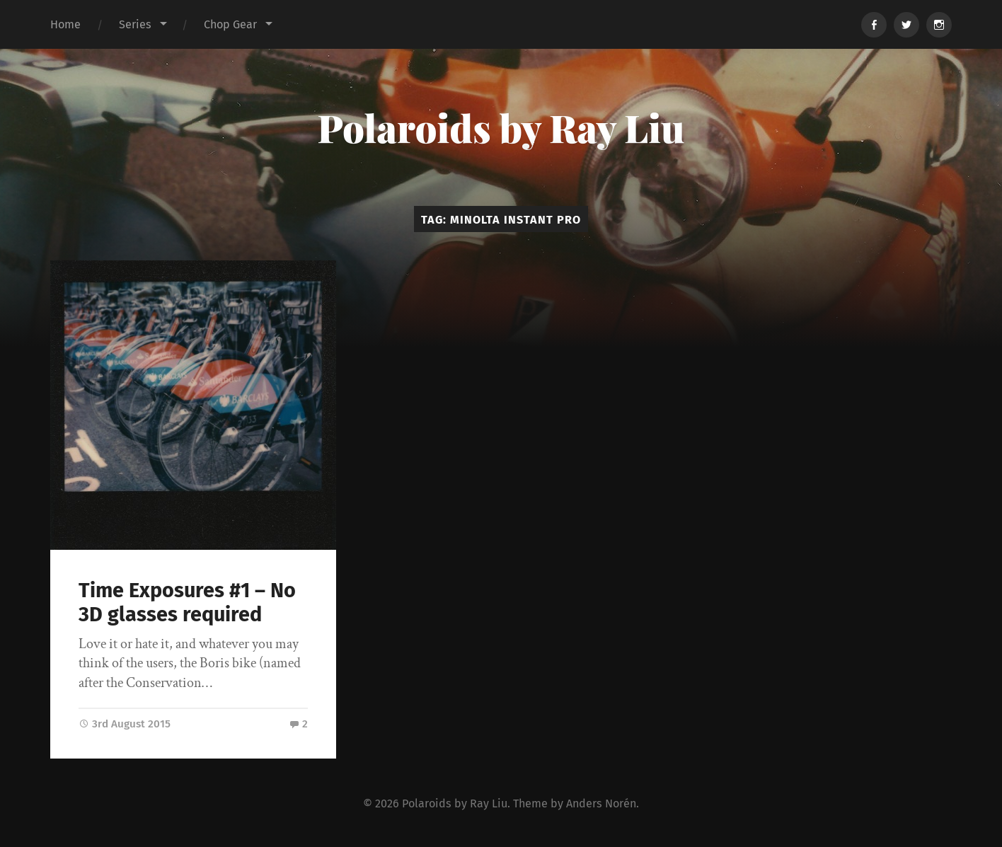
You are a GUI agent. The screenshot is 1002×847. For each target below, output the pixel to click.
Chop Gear (230, 24)
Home (65, 24)
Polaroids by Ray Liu (500, 127)
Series (135, 24)
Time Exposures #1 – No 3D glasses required (187, 603)
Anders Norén (601, 802)
